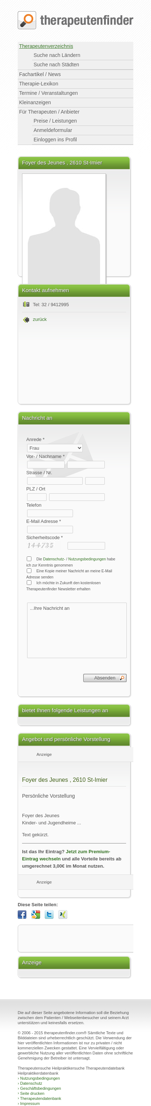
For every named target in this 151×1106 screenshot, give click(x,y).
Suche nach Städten (56, 64)
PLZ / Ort (36, 489)
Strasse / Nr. (39, 472)
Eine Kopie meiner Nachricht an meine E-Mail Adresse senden (69, 573)
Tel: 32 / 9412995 (51, 304)
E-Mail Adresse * (43, 521)
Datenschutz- (54, 559)
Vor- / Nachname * (45, 456)
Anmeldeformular (53, 130)
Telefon (34, 505)
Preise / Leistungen (55, 121)
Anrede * (35, 439)
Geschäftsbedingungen (39, 1088)
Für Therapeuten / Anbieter (49, 112)
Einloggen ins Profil (55, 139)
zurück (40, 319)
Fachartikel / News (40, 74)
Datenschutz (30, 1083)
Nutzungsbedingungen (87, 559)
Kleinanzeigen (35, 102)
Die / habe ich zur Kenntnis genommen (70, 561)
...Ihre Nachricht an (77, 630)
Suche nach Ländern (57, 55)
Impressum (29, 1103)
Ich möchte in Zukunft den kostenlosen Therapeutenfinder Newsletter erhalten (63, 585)
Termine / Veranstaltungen (48, 93)
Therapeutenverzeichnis (46, 46)
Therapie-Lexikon (38, 84)
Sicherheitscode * (44, 537)
